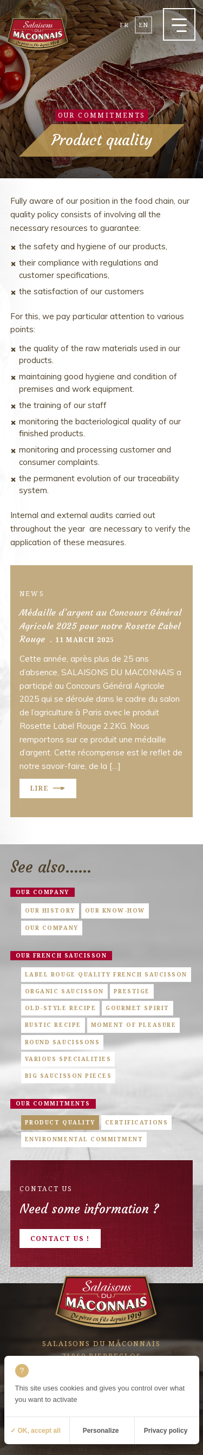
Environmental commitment (84, 1139)
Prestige (132, 991)
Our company (42, 892)
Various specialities (68, 1059)
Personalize (101, 1430)
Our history (50, 910)
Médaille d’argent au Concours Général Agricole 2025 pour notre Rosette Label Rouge (100, 626)
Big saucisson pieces (68, 1075)
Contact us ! (60, 1238)
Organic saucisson (64, 991)
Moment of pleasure (133, 1025)
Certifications (136, 1122)
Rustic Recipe (53, 1025)
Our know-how (115, 910)
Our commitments (53, 1103)
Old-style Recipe (60, 1008)
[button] (179, 24)
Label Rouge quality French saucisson (106, 974)
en (143, 25)
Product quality (60, 1122)
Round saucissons (62, 1042)
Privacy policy (166, 1430)
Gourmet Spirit (137, 1008)
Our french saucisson (61, 955)
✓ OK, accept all (35, 1430)
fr (124, 25)
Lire (39, 788)
